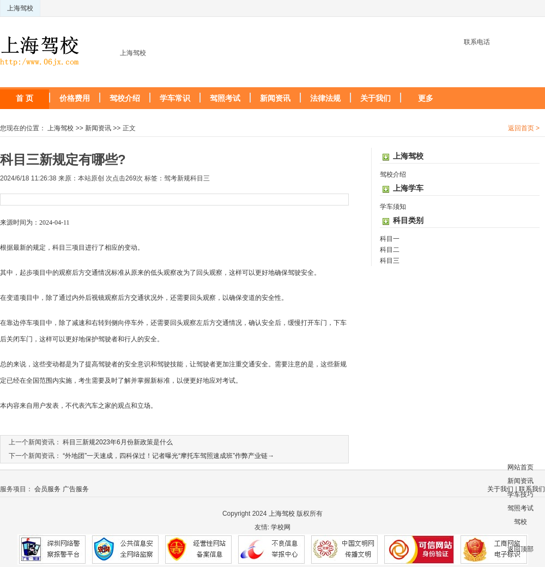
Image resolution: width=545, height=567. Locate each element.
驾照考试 (225, 98)
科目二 (389, 250)
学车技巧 (520, 494)
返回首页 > (524, 128)
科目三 (389, 260)
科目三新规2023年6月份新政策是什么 (117, 442)
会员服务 (47, 489)
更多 (425, 98)
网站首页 (520, 467)
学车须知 (393, 206)
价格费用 (74, 98)
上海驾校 (20, 8)
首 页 (24, 98)
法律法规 (325, 98)
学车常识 (175, 98)
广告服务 (76, 489)
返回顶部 (520, 549)
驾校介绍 (125, 98)
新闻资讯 (275, 98)
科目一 (389, 239)
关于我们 (375, 98)
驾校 (520, 522)
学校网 (280, 527)
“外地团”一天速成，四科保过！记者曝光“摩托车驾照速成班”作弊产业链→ (168, 456)
